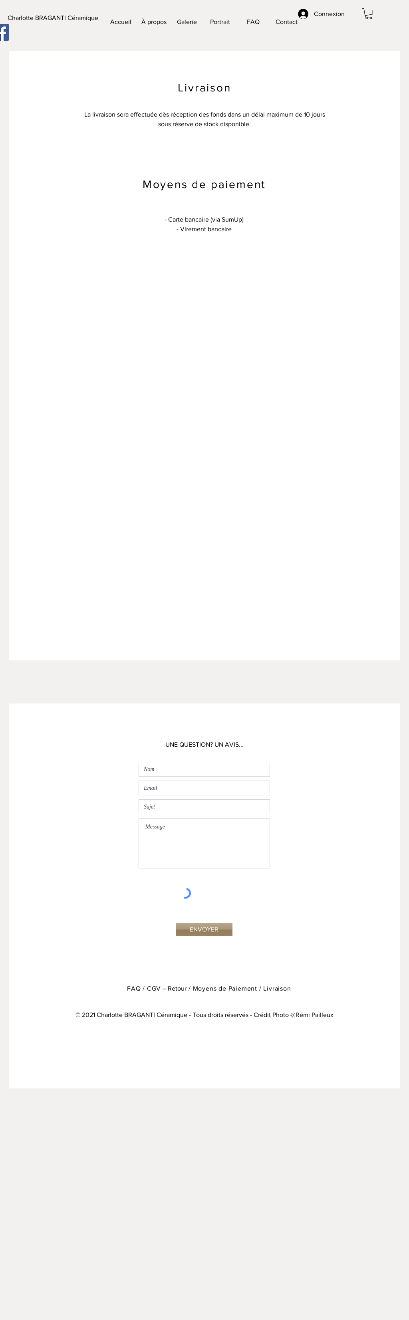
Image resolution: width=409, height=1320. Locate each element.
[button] (368, 13)
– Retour (174, 988)
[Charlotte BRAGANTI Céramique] (53, 18)
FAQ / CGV (144, 988)
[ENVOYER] (204, 929)
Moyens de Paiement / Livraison (242, 988)
